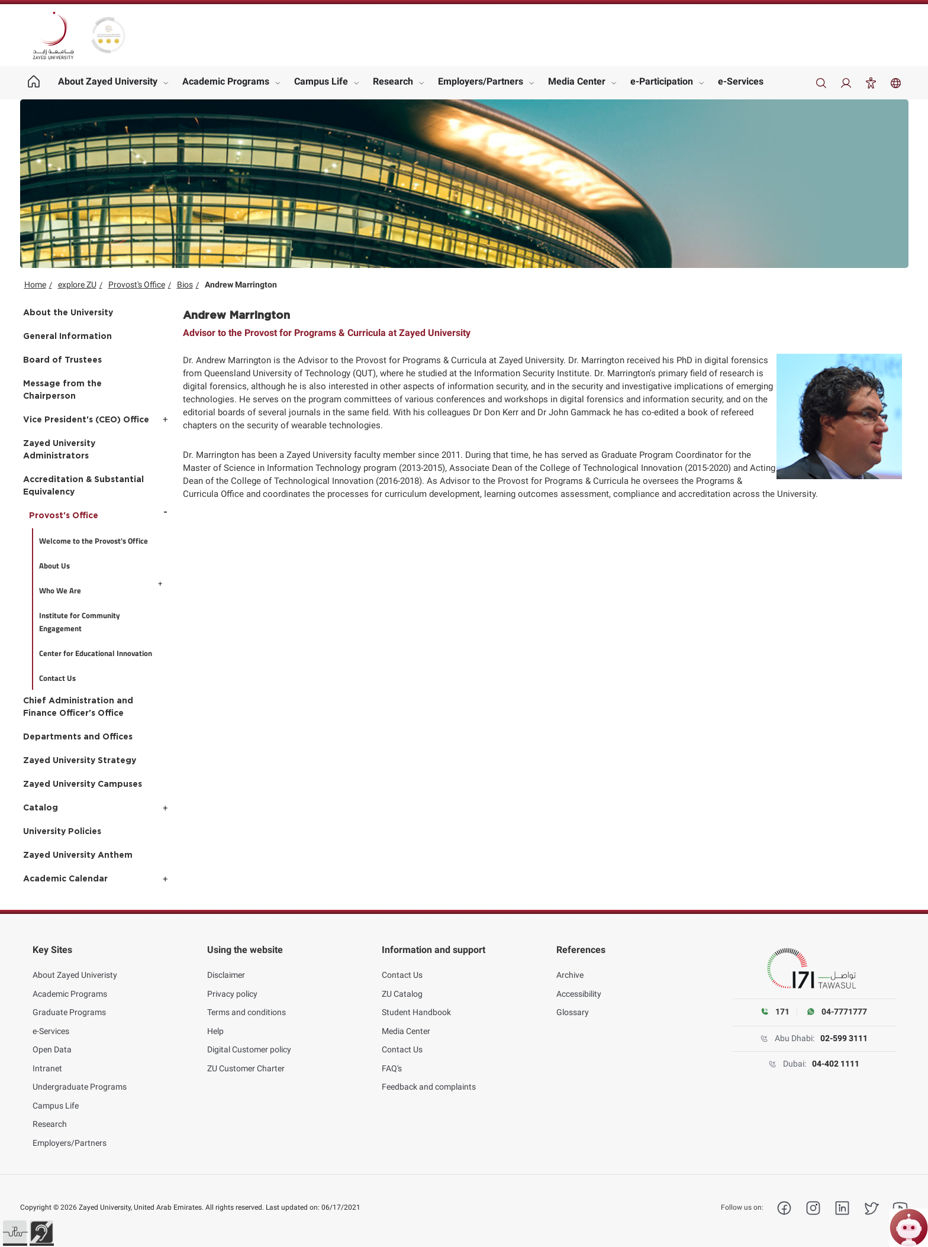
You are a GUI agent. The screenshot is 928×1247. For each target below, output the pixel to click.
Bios (185, 284)
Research (393, 81)
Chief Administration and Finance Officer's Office (78, 707)
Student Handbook (416, 1006)
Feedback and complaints (429, 1081)
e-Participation (661, 81)
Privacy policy (232, 987)
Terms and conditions (246, 1006)
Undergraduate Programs (80, 1081)
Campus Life (321, 81)
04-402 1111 (835, 1063)
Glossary (572, 1006)
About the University (68, 313)
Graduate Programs (69, 1006)
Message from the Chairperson (62, 390)
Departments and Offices (78, 737)
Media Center (576, 81)
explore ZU (77, 284)
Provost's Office (136, 284)
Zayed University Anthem (78, 855)
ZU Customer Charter (246, 1062)
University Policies (62, 832)
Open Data (52, 1043)
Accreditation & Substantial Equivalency (83, 486)
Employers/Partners (480, 81)
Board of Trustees (62, 360)
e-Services (740, 81)
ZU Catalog (402, 987)
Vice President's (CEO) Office (86, 420)
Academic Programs (225, 81)
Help (215, 1024)
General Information (67, 336)
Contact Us (402, 969)
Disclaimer (226, 969)
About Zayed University (107, 81)
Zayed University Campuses (82, 784)
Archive (570, 969)
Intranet (47, 1062)
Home (35, 284)
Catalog (40, 808)
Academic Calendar (65, 879)
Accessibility (578, 987)
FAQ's (392, 1062)
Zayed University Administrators (59, 450)
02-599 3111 (844, 1038)
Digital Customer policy (249, 1043)
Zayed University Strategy (79, 761)
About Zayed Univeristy (75, 969)
